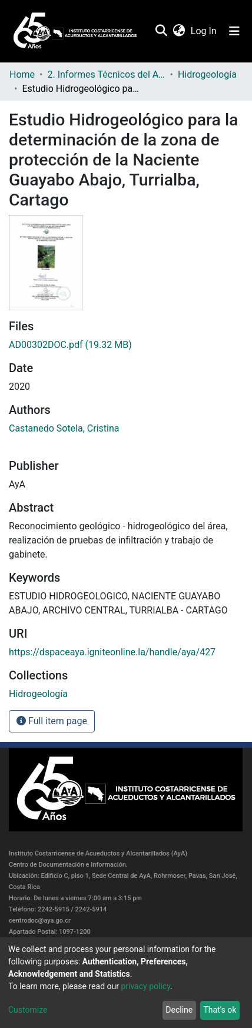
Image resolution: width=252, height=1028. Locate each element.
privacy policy (145, 986)
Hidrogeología (207, 74)
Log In (204, 31)
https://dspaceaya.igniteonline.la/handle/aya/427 (112, 652)
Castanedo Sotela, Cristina (64, 428)
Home (22, 74)
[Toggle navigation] (234, 31)
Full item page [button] (51, 721)
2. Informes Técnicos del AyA (106, 74)
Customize (27, 1009)
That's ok (219, 1009)
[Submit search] (161, 31)
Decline (179, 1009)
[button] (178, 31)
